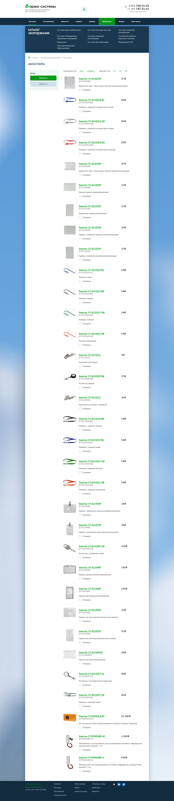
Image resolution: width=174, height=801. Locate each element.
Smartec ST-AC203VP (98, 526)
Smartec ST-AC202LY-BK (98, 420)
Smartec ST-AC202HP (98, 228)
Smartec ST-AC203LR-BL (98, 101)
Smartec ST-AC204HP (98, 568)
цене (81, 71)
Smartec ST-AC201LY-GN (98, 313)
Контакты (135, 21)
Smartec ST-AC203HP (98, 505)
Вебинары (106, 21)
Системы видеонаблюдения (69, 30)
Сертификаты (59, 791)
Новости (65, 21)
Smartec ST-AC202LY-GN (98, 462)
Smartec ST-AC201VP (98, 207)
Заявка (92, 21)
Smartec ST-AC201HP (98, 186)
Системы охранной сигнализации (96, 37)
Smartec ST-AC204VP (98, 590)
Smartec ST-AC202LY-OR (98, 483)
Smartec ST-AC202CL (98, 398)
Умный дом (61, 42)
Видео (77, 788)
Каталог (32, 21)
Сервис (79, 21)
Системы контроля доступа (99, 30)
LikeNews (57, 784)
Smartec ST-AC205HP (98, 611)
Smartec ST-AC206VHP (98, 653)
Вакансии (95, 791)
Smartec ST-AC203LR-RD (98, 143)
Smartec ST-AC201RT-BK (98, 377)
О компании (48, 21)
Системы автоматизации (98, 42)
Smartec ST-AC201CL (98, 356)
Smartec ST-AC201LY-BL (98, 271)
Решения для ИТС (125, 42)
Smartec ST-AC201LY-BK (98, 292)
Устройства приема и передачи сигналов (127, 37)
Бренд (32, 73)
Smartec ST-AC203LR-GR (98, 122)
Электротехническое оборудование (66, 46)
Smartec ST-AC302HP (98, 80)
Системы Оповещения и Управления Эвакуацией (67, 37)
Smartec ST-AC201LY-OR (98, 335)
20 (120, 71)
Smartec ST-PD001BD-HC (98, 737)
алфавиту (91, 71)
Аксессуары (67, 57)
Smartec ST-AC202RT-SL (98, 675)
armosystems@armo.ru (33, 784)
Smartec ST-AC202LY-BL (98, 441)
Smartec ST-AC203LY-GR (98, 696)
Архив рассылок (81, 791)
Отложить (87, 90)
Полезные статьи (98, 784)
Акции (121, 21)
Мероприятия (80, 784)
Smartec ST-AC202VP (98, 250)
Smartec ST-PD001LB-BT (98, 717)
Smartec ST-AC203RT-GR (98, 547)
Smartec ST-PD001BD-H (98, 759)
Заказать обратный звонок (138, 11)
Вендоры (57, 788)
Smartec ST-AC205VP (98, 632)
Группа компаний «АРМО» (34, 787)
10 (114, 71)
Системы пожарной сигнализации (126, 31)
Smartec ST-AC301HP (98, 165)
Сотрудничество (60, 795)
